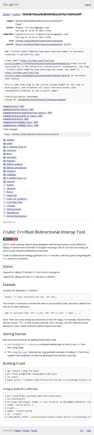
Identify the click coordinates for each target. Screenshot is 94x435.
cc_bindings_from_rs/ (16, 146)
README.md (13, 212)
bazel (6, 14)
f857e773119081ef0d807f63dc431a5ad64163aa (39, 44)
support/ (11, 181)
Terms (34, 430)
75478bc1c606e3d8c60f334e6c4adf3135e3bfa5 (39, 40)
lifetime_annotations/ (17, 167)
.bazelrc (10, 184)
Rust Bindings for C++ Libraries (22, 344)
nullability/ (11, 174)
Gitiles (18, 430)
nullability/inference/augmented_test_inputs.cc (25, 112)
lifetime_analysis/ (15, 164)
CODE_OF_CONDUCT (17, 198)
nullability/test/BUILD (13, 119)
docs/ (9, 153)
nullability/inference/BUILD (15, 109)
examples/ (12, 157)
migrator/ (11, 171)
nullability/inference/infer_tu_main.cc (20, 115)
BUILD (10, 191)
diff (67, 44)
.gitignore (11, 188)
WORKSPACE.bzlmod (17, 216)
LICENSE (11, 205)
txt (81, 430)
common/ (11, 150)
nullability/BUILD (11, 106)
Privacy (25, 430)
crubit (16, 14)
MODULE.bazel (14, 209)
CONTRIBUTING (14, 202)
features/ (11, 160)
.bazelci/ (10, 139)
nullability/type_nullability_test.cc (18, 125)
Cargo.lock (12, 195)
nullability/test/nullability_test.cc (18, 122)
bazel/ (9, 143)
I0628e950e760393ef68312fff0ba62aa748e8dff (42, 99)
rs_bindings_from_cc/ (16, 178)
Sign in (88, 4)
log (18, 24)
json (88, 430)
